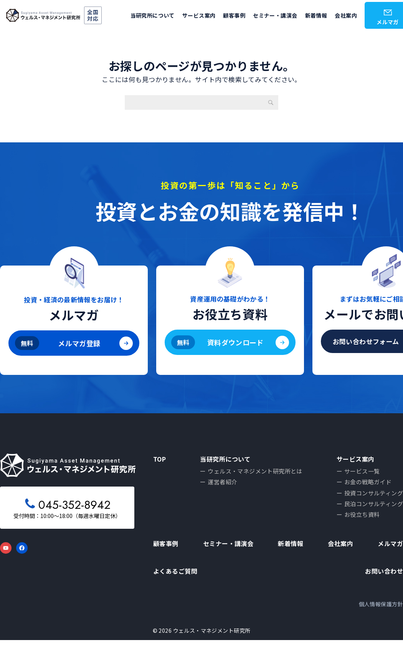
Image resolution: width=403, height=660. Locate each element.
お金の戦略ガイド (367, 485)
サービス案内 (199, 15)
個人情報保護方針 (381, 623)
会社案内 (346, 15)
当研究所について (152, 15)
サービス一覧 (362, 473)
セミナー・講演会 (275, 15)
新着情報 (316, 15)
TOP (160, 459)
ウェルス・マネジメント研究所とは (255, 473)
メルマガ (389, 554)
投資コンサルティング (373, 497)
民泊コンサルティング (373, 509)
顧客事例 (234, 15)
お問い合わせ (383, 586)
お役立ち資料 (362, 521)
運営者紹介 (223, 485)
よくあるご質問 (176, 586)
